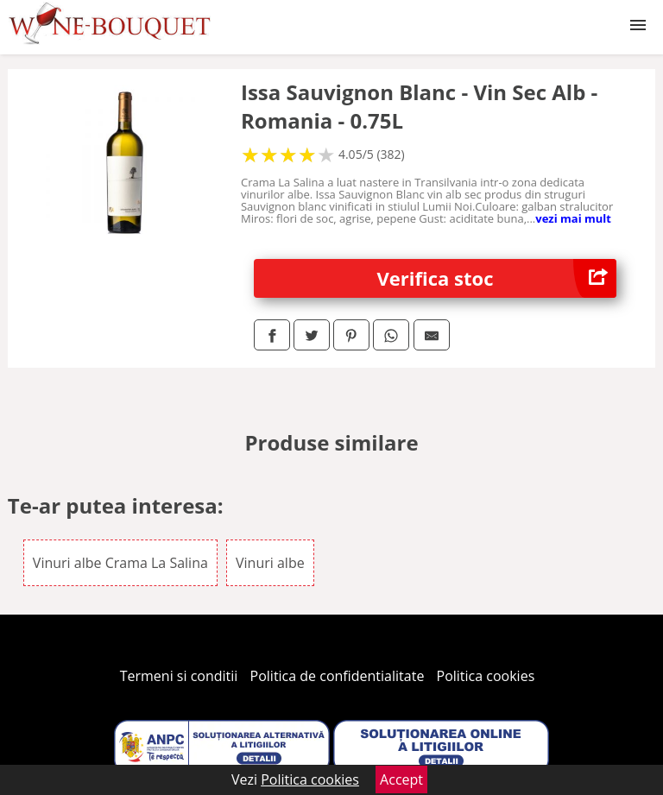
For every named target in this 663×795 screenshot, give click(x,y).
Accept (401, 779)
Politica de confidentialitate (337, 675)
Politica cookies (486, 675)
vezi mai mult (573, 218)
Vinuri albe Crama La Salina (120, 562)
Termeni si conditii (179, 675)
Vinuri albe (270, 562)
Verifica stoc (497, 278)
